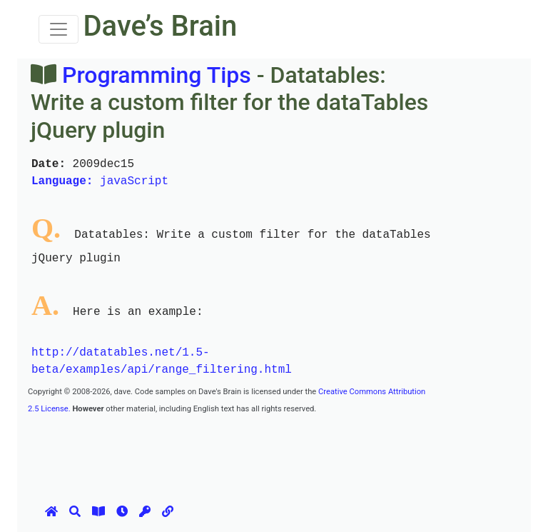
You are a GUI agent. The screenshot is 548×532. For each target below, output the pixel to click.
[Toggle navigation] (58, 29)
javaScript (99, 181)
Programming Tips (156, 75)
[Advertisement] (287, 448)
